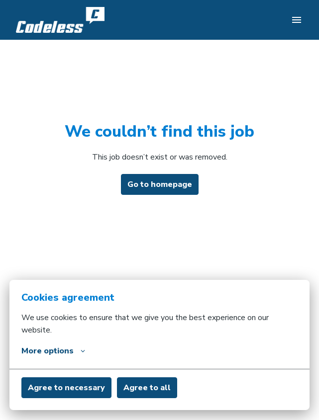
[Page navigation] (296, 20)
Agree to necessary (66, 387)
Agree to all (147, 387)
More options (53, 351)
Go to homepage (159, 184)
